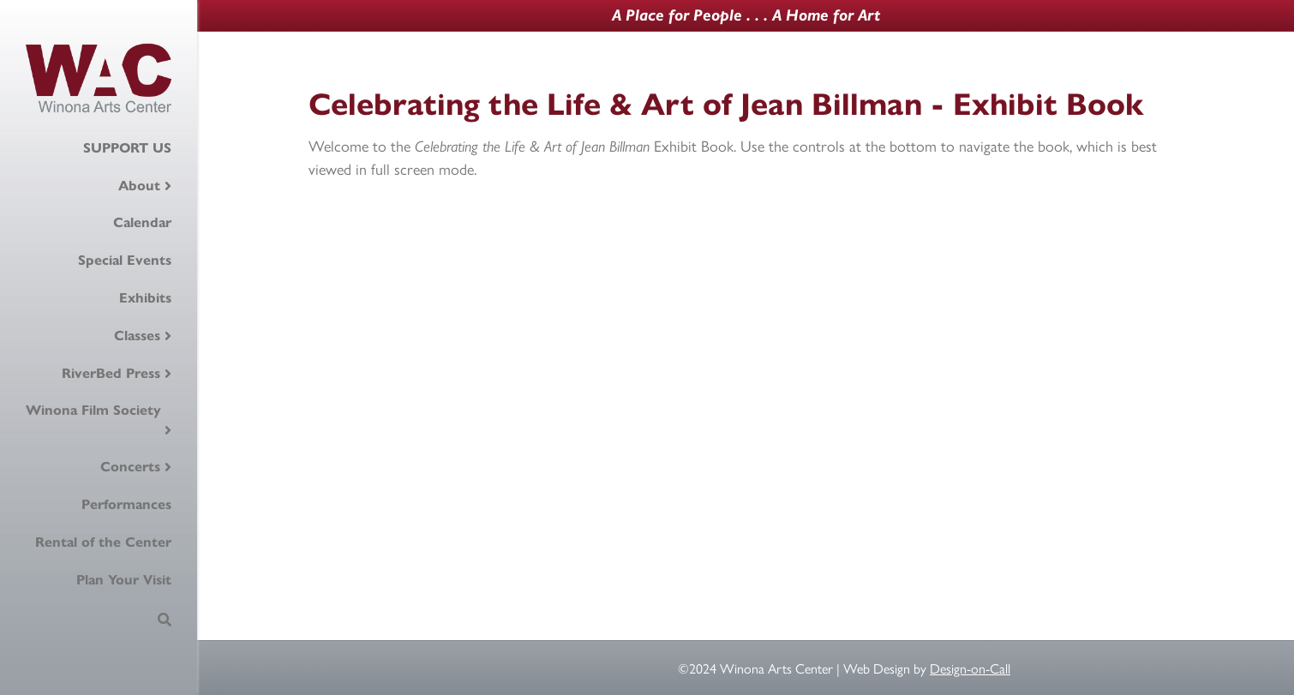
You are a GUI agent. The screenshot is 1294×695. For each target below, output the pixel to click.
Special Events (124, 260)
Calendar (142, 222)
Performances (126, 504)
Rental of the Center (103, 542)
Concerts (130, 466)
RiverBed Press (111, 373)
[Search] (164, 619)
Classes (137, 335)
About (139, 185)
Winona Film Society (93, 410)
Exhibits (145, 298)
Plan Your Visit (123, 580)
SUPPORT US (127, 148)
